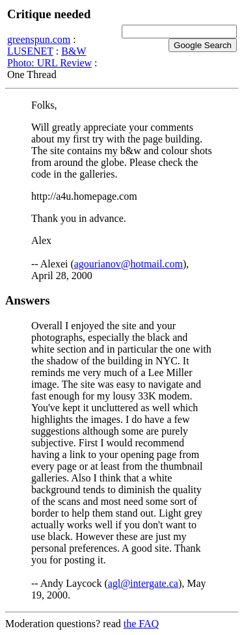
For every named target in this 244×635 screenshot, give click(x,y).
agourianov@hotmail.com (128, 263)
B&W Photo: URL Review (49, 57)
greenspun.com (38, 39)
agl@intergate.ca (143, 583)
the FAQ (141, 623)
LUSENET (30, 51)
